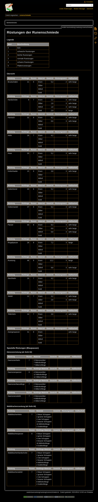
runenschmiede (25, 15)
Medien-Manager (79, 9)
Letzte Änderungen (65, 9)
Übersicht (90, 9)
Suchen (92, 5)
